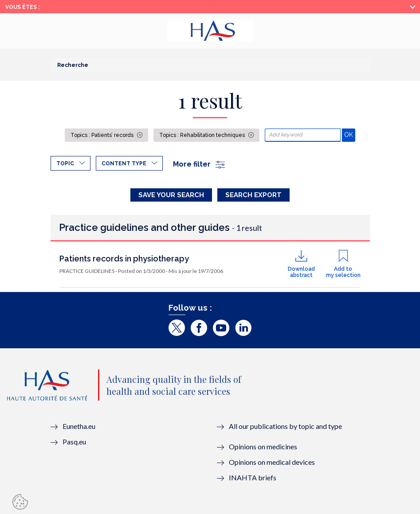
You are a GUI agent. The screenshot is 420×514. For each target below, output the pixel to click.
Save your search (171, 195)
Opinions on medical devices (272, 462)
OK (349, 134)
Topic (65, 163)
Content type (124, 163)
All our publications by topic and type (285, 426)
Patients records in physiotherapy (124, 258)
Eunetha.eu (79, 426)
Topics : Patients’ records (103, 135)
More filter (199, 164)
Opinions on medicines (263, 446)
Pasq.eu (74, 441)
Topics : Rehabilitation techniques (202, 135)
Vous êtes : (22, 7)
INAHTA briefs (252, 477)
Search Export (253, 195)
